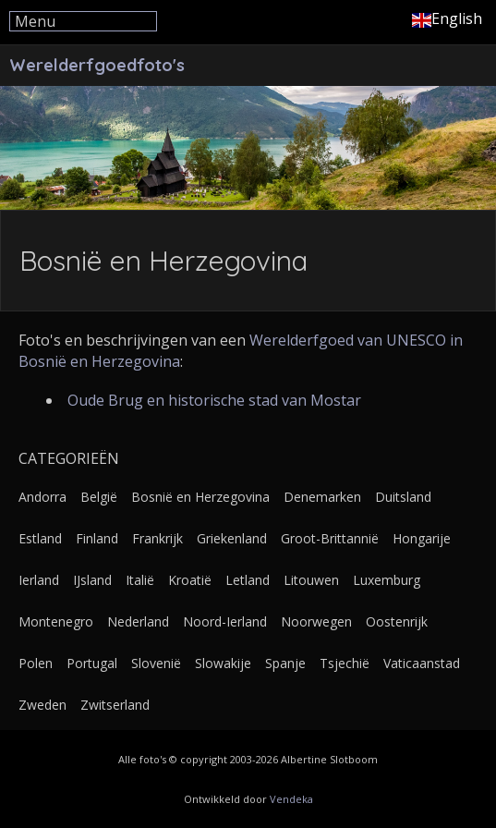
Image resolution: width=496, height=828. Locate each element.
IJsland (92, 580)
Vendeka (291, 799)
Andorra (42, 496)
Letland (247, 580)
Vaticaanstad (421, 663)
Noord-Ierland (225, 621)
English (447, 18)
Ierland (38, 580)
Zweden (42, 704)
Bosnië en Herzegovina (200, 496)
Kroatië (190, 580)
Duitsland (403, 496)
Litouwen (311, 580)
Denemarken (322, 496)
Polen (35, 663)
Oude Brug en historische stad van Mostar (214, 400)
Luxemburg (386, 580)
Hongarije (422, 538)
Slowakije (223, 663)
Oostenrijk (397, 621)
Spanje (285, 663)
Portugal (92, 663)
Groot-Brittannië (330, 538)
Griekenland (232, 538)
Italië (140, 580)
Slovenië (156, 663)
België (98, 496)
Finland (97, 538)
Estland (40, 538)
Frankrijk (157, 538)
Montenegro (55, 621)
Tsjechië (344, 663)
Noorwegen (316, 621)
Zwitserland (115, 704)
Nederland (138, 621)
